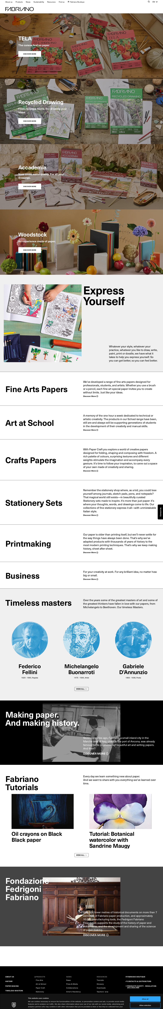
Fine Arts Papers (36, 388)
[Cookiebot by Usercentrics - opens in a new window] (13, 1004)
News (28, 2)
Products (19, 2)
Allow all (145, 985)
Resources (51, 2)
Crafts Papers (30, 459)
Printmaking (28, 543)
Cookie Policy (97, 998)
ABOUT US (9, 977)
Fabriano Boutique (77, 2)
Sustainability (39, 2)
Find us (62, 2)
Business (22, 575)
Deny (145, 998)
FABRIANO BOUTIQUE (136, 977)
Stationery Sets (33, 502)
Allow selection (145, 991)
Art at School (29, 422)
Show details (112, 1005)
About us (8, 2)
